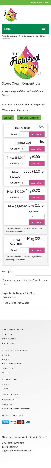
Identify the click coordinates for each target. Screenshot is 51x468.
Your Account (43, 2)
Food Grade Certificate (29, 117)
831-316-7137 (7, 404)
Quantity (15, 134)
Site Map (5, 389)
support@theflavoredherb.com (16, 408)
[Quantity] (24, 134)
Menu (7, 28)
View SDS (8, 117)
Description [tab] (7, 271)
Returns (5, 359)
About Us (6, 384)
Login (34, 2)
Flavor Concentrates (9, 36)
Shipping (5, 355)
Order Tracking (9, 339)
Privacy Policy (8, 368)
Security (5, 373)
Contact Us (7, 334)
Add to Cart (36, 134)
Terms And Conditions (11, 364)
